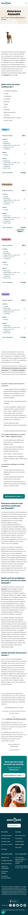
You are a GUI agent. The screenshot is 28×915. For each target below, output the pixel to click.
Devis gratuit (14, 825)
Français (14, 901)
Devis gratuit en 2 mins (14, 496)
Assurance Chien (5, 841)
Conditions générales (18, 370)
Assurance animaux (6, 835)
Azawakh (3, 589)
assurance (6, 75)
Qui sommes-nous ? (20, 835)
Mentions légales (19, 844)
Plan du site (18, 847)
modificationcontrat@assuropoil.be (16, 719)
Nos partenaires (19, 841)
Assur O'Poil (14, 910)
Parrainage (4, 849)
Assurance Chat (5, 838)
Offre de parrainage (6, 863)
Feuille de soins (5, 857)
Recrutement (18, 838)
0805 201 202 (24, 867)
